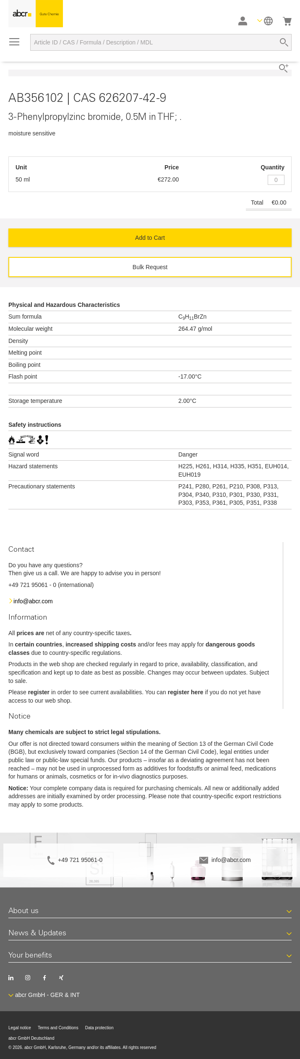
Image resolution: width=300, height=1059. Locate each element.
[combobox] (161, 42)
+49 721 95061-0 (80, 860)
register (39, 692)
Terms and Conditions (58, 1027)
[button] (265, 21)
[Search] (284, 42)
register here (185, 692)
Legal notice (19, 1027)
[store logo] (35, 13)
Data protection (99, 1027)
